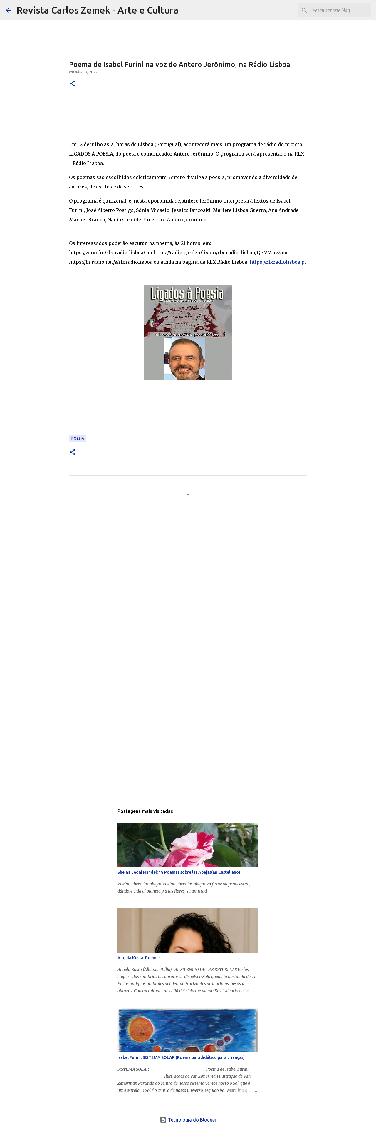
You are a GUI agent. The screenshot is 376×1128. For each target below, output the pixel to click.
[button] (72, 84)
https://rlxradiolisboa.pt (278, 262)
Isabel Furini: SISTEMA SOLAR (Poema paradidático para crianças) (181, 1057)
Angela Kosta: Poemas (139, 957)
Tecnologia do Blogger (188, 1119)
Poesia (77, 438)
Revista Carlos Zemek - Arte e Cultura (97, 10)
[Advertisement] (188, 563)
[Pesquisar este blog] (340, 10)
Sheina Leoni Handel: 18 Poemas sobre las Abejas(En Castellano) (179, 872)
